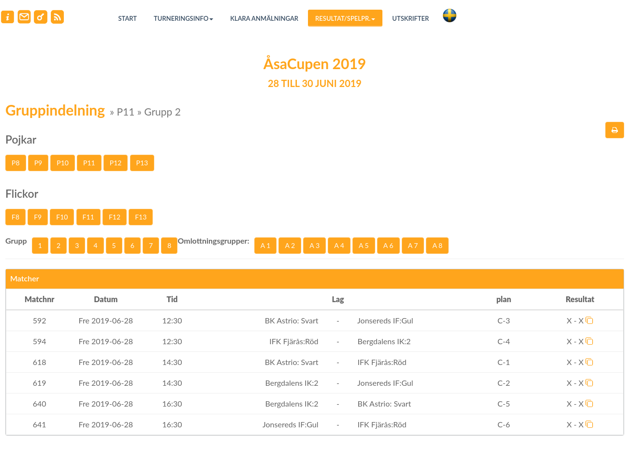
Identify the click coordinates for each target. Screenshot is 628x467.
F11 (88, 217)
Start (127, 18)
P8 (16, 163)
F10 (62, 217)
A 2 (290, 245)
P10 (63, 163)
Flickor (21, 193)
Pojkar (20, 139)
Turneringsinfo (183, 18)
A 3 (314, 245)
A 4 (339, 245)
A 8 (437, 245)
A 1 (266, 245)
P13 (142, 163)
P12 (116, 163)
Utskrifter (410, 18)
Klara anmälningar (264, 18)
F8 (15, 217)
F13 (140, 217)
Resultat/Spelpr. (345, 18)
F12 (114, 217)
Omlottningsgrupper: (213, 240)
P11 (89, 163)
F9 (38, 217)
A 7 (413, 245)
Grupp (16, 240)
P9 (38, 163)
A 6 (388, 245)
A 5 (364, 245)
